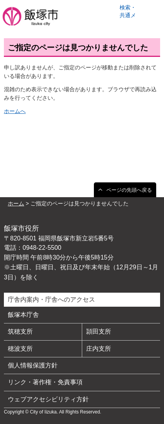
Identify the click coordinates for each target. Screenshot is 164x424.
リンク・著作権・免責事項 (45, 382)
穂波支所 (20, 348)
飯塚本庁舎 (23, 314)
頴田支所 (98, 331)
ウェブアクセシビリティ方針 (48, 399)
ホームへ (15, 111)
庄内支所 (98, 348)
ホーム (16, 203)
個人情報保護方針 (33, 365)
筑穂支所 (20, 331)
